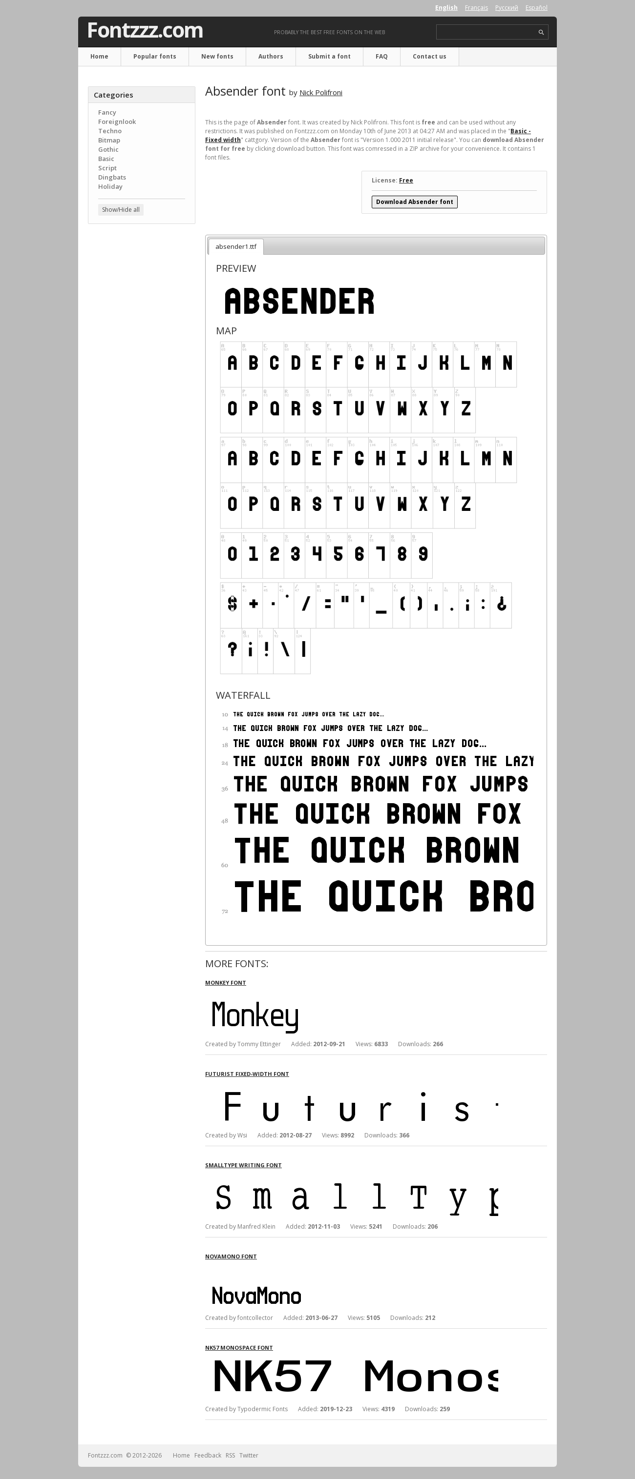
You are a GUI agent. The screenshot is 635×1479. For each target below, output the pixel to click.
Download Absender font (414, 202)
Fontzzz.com (144, 29)
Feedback (207, 1455)
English (446, 7)
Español (537, 7)
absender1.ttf (235, 246)
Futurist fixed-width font (247, 1073)
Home (99, 56)
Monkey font (225, 982)
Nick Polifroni (320, 92)
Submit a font (329, 56)
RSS (230, 1455)
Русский (506, 7)
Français (476, 7)
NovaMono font (231, 1256)
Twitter (248, 1455)
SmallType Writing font (243, 1165)
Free (406, 180)
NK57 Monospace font (239, 1347)
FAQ (382, 56)
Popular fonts (154, 56)
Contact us (429, 56)
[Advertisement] (141, 388)
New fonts (217, 56)
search (541, 32)
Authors (270, 56)
